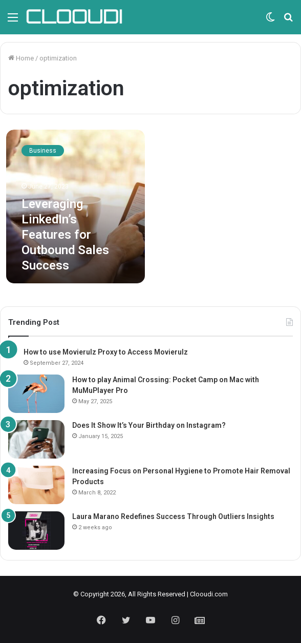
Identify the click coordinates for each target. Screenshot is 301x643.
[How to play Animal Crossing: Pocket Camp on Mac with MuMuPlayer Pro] (36, 394)
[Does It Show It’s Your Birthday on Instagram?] (36, 439)
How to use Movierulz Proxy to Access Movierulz (106, 352)
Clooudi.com (209, 594)
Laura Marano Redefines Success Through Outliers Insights (173, 516)
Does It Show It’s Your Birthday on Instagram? (149, 425)
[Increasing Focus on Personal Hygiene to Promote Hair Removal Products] (36, 485)
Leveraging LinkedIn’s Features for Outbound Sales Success (65, 235)
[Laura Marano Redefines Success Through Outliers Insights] (36, 530)
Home (21, 58)
